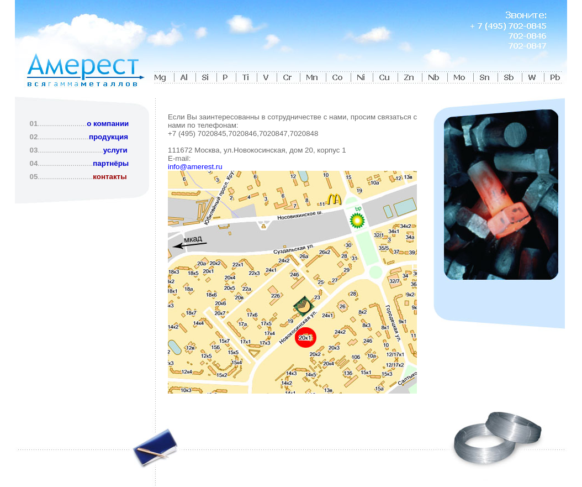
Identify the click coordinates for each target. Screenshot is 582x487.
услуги (115, 150)
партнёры (111, 163)
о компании (108, 123)
